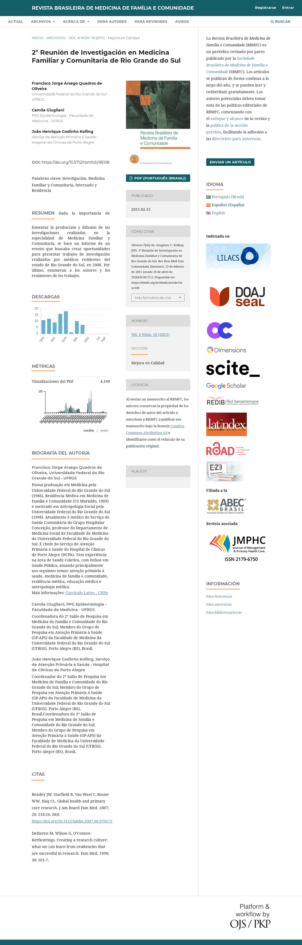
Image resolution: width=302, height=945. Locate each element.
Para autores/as (219, 604)
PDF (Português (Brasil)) (159, 178)
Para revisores (151, 21)
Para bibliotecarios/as (224, 612)
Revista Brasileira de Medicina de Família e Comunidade (113, 8)
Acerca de (74, 21)
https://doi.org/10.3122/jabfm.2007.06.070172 (72, 821)
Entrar (288, 7)
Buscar (280, 21)
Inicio (37, 38)
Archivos (41, 21)
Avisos (182, 21)
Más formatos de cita (153, 297)
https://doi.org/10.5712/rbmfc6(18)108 (75, 162)
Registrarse (265, 7)
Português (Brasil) (228, 196)
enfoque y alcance (227, 118)
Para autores (112, 21)
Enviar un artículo (230, 162)
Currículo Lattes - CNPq (87, 592)
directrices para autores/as (236, 138)
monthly (89, 430)
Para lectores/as (219, 596)
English (218, 212)
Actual (15, 21)
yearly (104, 430)
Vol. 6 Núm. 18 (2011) (87, 38)
